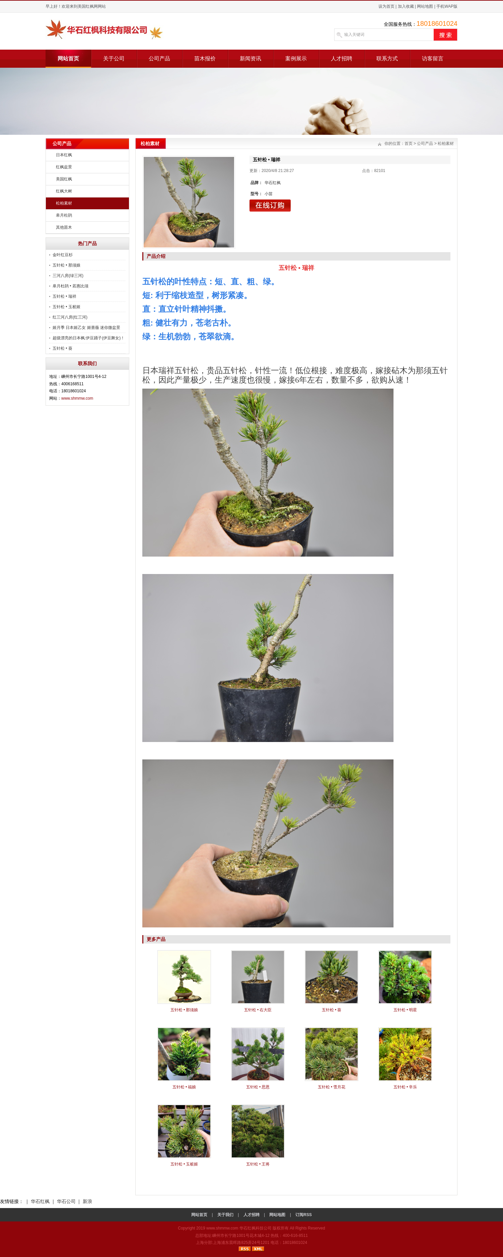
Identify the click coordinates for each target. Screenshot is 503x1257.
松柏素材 (64, 203)
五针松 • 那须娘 (66, 265)
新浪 (87, 1201)
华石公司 (66, 1201)
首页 (409, 143)
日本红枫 (64, 155)
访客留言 (432, 58)
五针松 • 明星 (405, 1010)
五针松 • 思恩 (258, 1087)
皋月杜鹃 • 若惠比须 (70, 286)
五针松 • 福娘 (184, 1087)
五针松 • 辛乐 (405, 1087)
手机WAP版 (446, 6)
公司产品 (159, 58)
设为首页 (386, 6)
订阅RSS (303, 1214)
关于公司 (114, 58)
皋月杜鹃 (64, 215)
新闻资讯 (250, 58)
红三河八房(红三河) (70, 317)
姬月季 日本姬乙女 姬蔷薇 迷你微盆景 (86, 327)
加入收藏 (406, 6)
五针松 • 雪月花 (332, 1087)
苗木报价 (205, 58)
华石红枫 (40, 1201)
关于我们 (225, 1214)
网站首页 (68, 58)
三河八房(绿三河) (68, 275)
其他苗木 (64, 227)
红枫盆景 (64, 167)
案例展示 (296, 58)
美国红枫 (64, 179)
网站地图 (425, 6)
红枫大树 (64, 191)
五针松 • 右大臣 (258, 1010)
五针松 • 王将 (258, 1164)
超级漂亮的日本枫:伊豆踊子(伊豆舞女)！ (89, 338)
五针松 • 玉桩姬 (66, 306)
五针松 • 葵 (62, 348)
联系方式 (387, 58)
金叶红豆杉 (63, 254)
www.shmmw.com (77, 398)
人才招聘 (341, 58)
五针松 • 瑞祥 (64, 296)
